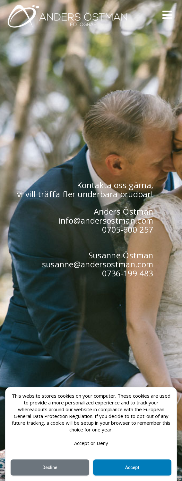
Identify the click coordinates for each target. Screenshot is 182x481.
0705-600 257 (127, 229)
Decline (49, 467)
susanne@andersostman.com (97, 264)
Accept (132, 467)
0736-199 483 (127, 273)
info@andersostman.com (106, 220)
